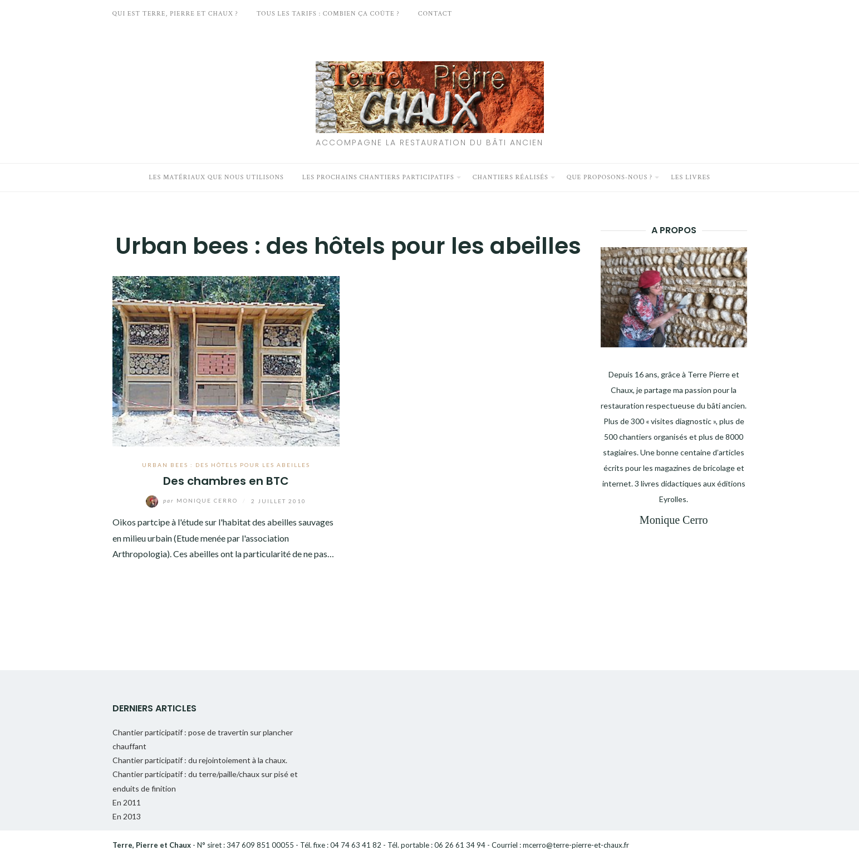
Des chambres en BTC (226, 481)
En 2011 (126, 802)
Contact (435, 13)
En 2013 (126, 816)
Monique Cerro (193, 500)
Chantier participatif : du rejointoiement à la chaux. (199, 760)
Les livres (690, 177)
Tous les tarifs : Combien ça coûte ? (328, 13)
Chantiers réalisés (510, 177)
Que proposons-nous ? (610, 177)
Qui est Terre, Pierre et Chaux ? (175, 13)
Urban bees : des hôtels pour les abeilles (226, 464)
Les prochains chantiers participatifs (378, 177)
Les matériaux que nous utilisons (216, 177)
